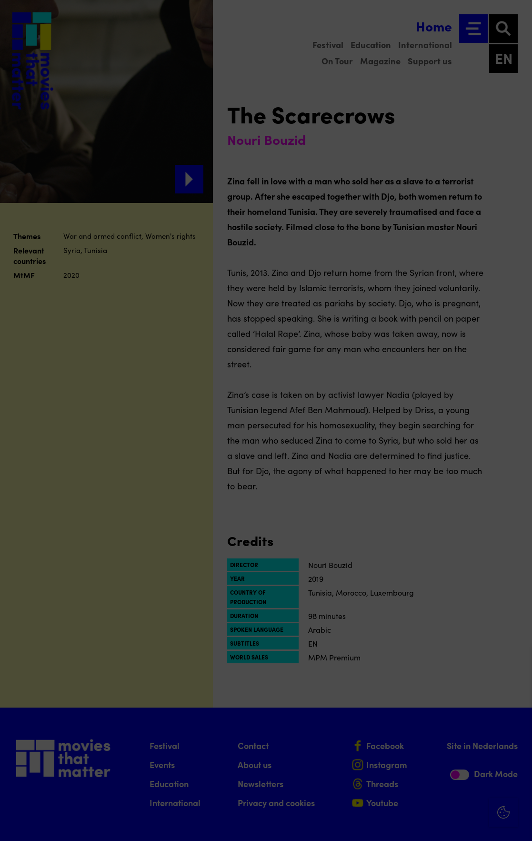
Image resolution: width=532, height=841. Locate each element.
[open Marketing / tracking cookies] (517, 761)
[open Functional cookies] (517, 732)
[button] (441, 731)
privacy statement (413, 700)
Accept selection (451, 823)
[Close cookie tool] (517, 663)
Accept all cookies (451, 795)
